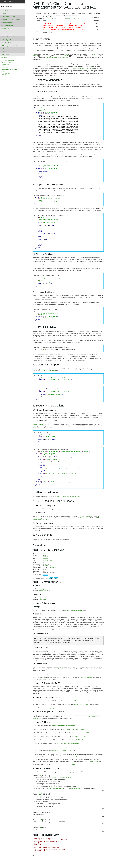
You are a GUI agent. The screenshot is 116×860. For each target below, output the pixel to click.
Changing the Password (9, 40)
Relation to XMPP (6, 66)
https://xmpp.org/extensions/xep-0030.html (61, 747)
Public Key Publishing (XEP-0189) (60, 777)
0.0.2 (40, 820)
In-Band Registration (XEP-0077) (41, 424)
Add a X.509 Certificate (9, 16)
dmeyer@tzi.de (43, 589)
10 (91, 516)
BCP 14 (90, 716)
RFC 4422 (66, 56)
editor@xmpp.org (49, 708)
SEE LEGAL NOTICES (73, 18)
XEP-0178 (53, 567)
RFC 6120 (35, 56)
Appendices (4, 57)
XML (51, 578)
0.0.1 (40, 827)
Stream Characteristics (9, 37)
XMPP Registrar (86, 516)
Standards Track (47, 560)
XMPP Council (47, 565)
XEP (44, 553)
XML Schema (5, 54)
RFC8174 (35, 718)
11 (50, 519)
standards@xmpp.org (75, 700)
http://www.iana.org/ (80, 756)
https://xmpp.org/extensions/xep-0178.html (75, 729)
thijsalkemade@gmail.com (46, 597)
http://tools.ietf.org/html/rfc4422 (75, 740)
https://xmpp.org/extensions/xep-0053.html (66, 764)
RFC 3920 (91, 54)
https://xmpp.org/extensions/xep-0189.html (63, 725)
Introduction (5, 10)
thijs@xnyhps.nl (43, 599)
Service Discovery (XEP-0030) (48, 370)
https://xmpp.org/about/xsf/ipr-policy (54, 668)
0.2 (39, 794)
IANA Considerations (7, 43)
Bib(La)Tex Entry (6, 75)
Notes (3, 71)
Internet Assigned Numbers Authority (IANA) (68, 496)
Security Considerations (8, 34)
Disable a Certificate (8, 22)
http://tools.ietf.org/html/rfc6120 (80, 736)
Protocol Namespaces (8, 48)
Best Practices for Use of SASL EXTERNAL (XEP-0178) (60, 57)
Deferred (45, 558)
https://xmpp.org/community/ (81, 704)
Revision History (6, 73)
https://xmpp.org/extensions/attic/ (73, 772)
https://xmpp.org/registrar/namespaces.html (69, 518)
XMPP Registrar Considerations (10, 45)
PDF (56, 578)
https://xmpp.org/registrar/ (93, 761)
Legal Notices (5, 64)
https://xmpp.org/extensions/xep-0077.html (63, 750)
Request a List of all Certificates (11, 19)
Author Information (7, 62)
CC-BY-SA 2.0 (48, 679)
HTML (45, 574)
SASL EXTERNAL (6, 28)
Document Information (8, 60)
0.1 (39, 812)
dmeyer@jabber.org (44, 590)
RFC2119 (95, 716)
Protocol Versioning (8, 51)
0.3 (39, 776)
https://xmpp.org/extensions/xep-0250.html (68, 743)
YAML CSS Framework (86, 677)
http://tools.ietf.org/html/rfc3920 (80, 732)
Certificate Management (8, 13)
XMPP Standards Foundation (51, 557)
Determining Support (7, 31)
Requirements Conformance (9, 69)
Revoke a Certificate (8, 25)
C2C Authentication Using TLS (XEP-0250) (82, 68)
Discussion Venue (6, 67)
